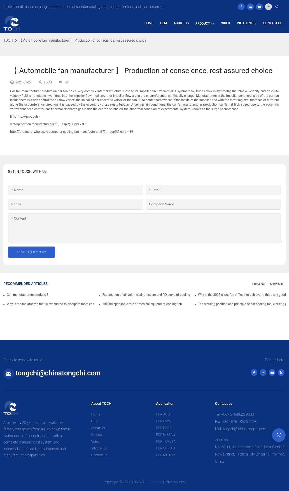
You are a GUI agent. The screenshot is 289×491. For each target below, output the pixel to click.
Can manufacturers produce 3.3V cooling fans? (28, 294)
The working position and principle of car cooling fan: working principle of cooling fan (242, 304)
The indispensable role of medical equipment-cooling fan (142, 304)
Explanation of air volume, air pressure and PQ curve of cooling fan (146, 294)
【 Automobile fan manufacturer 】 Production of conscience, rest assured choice (83, 40)
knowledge (276, 283)
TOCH (8, 40)
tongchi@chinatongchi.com (58, 373)
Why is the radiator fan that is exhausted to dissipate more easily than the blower (50, 304)
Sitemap (156, 482)
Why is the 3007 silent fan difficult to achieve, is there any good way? (242, 294)
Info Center (258, 283)
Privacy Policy (175, 482)
